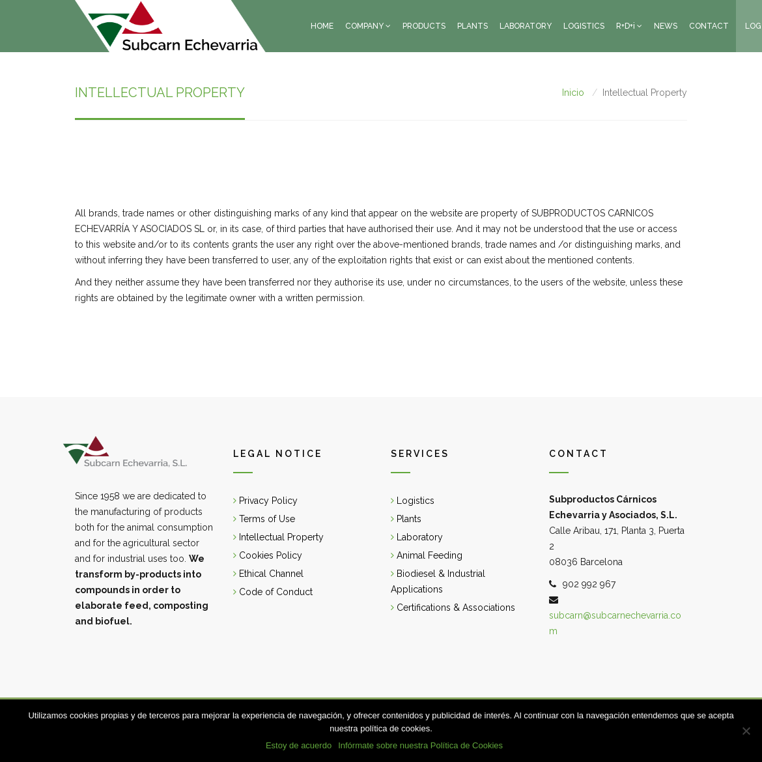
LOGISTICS (583, 26)
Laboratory (417, 537)
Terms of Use (264, 519)
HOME (322, 26)
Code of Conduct (273, 592)
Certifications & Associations (453, 607)
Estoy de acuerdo (299, 745)
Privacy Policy (265, 500)
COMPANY (364, 26)
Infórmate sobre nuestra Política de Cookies (420, 745)
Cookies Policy (267, 555)
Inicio (573, 92)
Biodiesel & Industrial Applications (438, 581)
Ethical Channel (268, 573)
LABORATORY (526, 26)
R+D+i (625, 26)
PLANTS (472, 26)
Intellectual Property (278, 537)
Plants (406, 519)
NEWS (665, 26)
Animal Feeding (426, 555)
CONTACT (709, 26)
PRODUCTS (423, 26)
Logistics (412, 500)
